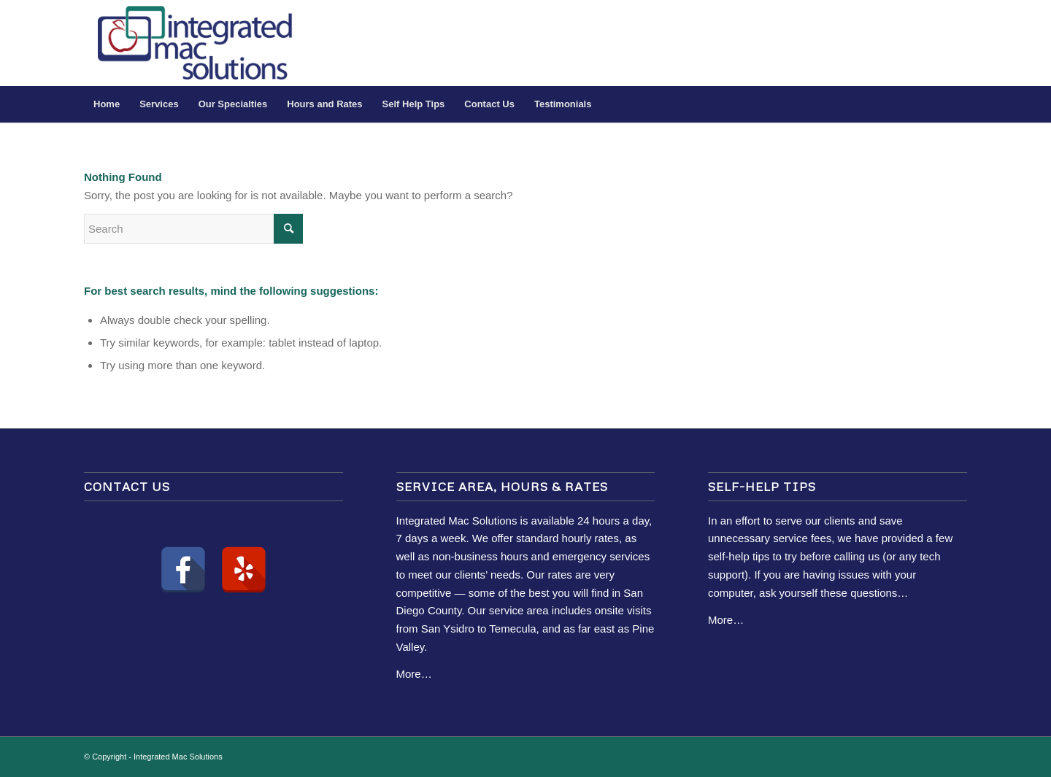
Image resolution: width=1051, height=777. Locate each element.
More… (414, 674)
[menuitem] (106, 104)
